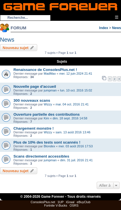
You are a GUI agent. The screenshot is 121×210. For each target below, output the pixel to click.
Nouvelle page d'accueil (34, 86)
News (116, 28)
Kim (46, 118)
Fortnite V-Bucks (55, 205)
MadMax (50, 73)
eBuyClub (83, 202)
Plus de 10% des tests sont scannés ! (46, 142)
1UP (60, 202)
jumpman (50, 90)
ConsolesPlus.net (43, 202)
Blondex (49, 146)
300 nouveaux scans (31, 100)
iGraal (70, 202)
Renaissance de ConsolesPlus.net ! (45, 70)
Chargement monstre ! (33, 128)
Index (103, 28)
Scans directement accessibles (41, 156)
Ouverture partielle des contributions (46, 114)
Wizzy (48, 104)
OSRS (74, 205)
